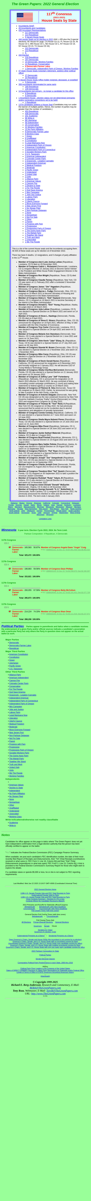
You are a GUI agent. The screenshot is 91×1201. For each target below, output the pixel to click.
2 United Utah (31, 174)
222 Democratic (31, 48)
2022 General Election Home (45, 889)
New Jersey (43, 509)
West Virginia (75, 513)
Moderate (13, 727)
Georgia (19, 505)
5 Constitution (31, 141)
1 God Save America (34, 190)
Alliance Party (15, 675)
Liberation (13, 718)
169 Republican (31, 87)
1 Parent (28, 222)
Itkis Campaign (15, 706)
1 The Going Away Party (35, 231)
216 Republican (31, 57)
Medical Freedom (16, 724)
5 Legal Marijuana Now (35, 143)
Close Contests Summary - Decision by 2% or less (45, 899)
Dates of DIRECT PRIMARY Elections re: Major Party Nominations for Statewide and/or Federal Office (45, 970)
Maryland (18, 507)
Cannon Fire (14, 680)
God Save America (17, 692)
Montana (77, 507)
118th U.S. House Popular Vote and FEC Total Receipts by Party (45, 897)
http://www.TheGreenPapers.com (48, 993)
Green (11, 660)
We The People (15, 773)
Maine (10, 507)
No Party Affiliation (17, 793)
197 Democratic (31, 60)
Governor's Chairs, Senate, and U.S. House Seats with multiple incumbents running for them (45, 945)
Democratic (14, 642)
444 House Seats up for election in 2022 (36, 39)
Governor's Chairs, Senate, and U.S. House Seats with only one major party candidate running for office (45, 947)
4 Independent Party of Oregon (38, 145)
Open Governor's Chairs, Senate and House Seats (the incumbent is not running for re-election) (45, 939)
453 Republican (31, 111)
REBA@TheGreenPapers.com (45, 987)
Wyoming (49, 514)
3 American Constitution (35, 147)
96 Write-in (29, 118)
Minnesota (50, 507)
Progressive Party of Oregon (21, 750)
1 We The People (32, 242)
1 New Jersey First (33, 206)
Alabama (14, 503)
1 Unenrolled (30, 240)
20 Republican (31, 78)
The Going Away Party (18, 756)
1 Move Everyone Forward (36, 204)
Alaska (21, 503)
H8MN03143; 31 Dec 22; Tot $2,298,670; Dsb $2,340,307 (68, 571)
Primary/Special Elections (43, 922)
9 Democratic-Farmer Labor (37, 132)
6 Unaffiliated (30, 138)
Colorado (55, 503)
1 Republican (30, 102)
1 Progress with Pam (34, 224)
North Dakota (14, 511)
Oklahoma (31, 511)
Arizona (29, 503)
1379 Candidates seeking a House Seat (36, 105)
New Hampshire (31, 509)
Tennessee (25, 513)
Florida (11, 505)
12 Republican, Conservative (37, 64)
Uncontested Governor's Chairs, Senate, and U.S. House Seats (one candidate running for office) (45, 943)
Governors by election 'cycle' (45, 932)
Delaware (75, 503)
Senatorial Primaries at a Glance (61, 936)
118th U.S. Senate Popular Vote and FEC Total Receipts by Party (45, 893)
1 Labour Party (31, 197)
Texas (33, 513)
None (11, 799)
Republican (14, 648)
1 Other (28, 219)
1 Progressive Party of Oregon (38, 228)
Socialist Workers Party (19, 753)
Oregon (39, 511)
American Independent (19, 678)
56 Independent (31, 123)
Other (11, 805)
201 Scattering (31, 116)
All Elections (26, 922)
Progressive (14, 747)
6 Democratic (30, 96)
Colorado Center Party (18, 683)
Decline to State (16, 788)
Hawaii (26, 505)
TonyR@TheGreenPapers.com (62, 990)
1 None (28, 213)
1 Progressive (31, 226)
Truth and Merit (15, 764)
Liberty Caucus (15, 721)
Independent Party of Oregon (21, 704)
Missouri (69, 507)
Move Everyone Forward (19, 730)
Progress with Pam (17, 744)
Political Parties (12, 626)
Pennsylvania (49, 511)
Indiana (46, 505)
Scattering (13, 823)
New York (64, 509)
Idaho (33, 505)
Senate (47, 926)
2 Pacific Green (31, 170)
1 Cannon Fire (31, 183)
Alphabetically (29, 907)
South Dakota (14, 513)
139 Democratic (31, 89)
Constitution (14, 657)
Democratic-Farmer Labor (20, 645)
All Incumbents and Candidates (32, 28)
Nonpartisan (14, 802)
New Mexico (54, 509)
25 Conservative (32, 125)
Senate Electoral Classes (45, 959)
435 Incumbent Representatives (32, 30)
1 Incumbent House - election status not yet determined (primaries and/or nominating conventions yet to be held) (47, 99)
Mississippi (60, 507)
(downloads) (45, 976)
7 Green (28, 136)
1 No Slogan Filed (32, 208)
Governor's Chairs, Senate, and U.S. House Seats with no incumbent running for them (45, 941)
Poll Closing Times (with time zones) (45, 911)
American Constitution (18, 654)
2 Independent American (35, 163)
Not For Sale (14, 738)
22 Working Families (33, 127)
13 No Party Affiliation (34, 129)
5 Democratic (30, 82)
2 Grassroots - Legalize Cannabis (39, 161)
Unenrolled (14, 814)
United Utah (14, 767)
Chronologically (29, 909)
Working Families (16, 776)
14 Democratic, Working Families (39, 62)
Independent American (19, 698)
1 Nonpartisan (31, 215)
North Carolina (75, 509)
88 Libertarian (31, 120)
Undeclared (14, 811)
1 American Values (33, 181)
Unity (11, 770)
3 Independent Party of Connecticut (40, 150)
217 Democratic (31, 33)
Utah (40, 513)
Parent (12, 741)
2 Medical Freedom (33, 165)
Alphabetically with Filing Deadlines (52, 907)
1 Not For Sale (31, 217)
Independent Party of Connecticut (23, 701)
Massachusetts (29, 507)
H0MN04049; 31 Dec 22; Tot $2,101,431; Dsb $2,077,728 (68, 592)
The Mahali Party (16, 759)
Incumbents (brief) (26, 26)
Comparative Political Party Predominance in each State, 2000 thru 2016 (45, 963)
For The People (16, 689)
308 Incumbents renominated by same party (37, 84)
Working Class (15, 817)
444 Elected (24, 55)
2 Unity (28, 177)
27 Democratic (31, 75)
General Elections (62, 922)
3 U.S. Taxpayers (32, 154)
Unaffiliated (14, 808)
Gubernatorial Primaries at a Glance (31, 936)
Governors (38, 926)
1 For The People (32, 188)
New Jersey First (16, 732)
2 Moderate (30, 168)
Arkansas (37, 503)
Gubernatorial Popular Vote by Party (45, 895)
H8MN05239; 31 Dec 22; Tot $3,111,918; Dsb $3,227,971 (68, 614)
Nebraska (11, 509)
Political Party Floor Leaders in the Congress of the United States (45, 968)
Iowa (53, 505)
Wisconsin (40, 514)
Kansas (59, 505)
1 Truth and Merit (32, 237)
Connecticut (65, 503)
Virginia (54, 513)
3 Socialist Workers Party (36, 152)
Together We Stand (17, 761)
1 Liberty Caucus (32, 201)
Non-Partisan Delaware (19, 735)
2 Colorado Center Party (35, 159)
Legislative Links (45, 519)
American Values (16, 785)
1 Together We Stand (34, 235)
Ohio (23, 511)
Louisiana (77, 505)
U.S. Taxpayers (15, 669)
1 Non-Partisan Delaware (36, 210)
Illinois (39, 505)
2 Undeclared (30, 172)
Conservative (14, 686)
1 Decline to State (32, 186)
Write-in (12, 825)
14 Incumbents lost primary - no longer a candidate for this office (46, 91)
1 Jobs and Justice (33, 195)
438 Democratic (31, 114)
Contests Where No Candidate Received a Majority (45, 901)
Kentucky (67, 505)
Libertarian (13, 663)
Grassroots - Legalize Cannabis (22, 695)
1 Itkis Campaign (32, 192)
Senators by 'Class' (45, 930)
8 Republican (30, 93)
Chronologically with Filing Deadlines (53, 909)
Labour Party (14, 712)
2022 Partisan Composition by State (45, 951)
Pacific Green (15, 666)
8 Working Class (32, 134)
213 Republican (31, 35)
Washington (63, 513)
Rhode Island (61, 511)
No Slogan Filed (16, 796)
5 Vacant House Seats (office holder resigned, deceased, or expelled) (48, 80)
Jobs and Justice (16, 709)
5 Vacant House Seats (34, 37)
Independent (14, 791)
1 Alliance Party (31, 179)
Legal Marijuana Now (18, 715)
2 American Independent (35, 156)
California (46, 503)
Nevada (20, 509)
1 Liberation (30, 199)
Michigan (40, 507)
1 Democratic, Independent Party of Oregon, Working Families (51, 69)
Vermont (46, 513)
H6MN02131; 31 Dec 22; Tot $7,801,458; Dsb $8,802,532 (68, 550)
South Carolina (74, 511)
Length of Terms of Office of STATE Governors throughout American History (45, 972)
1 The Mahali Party (33, 233)
